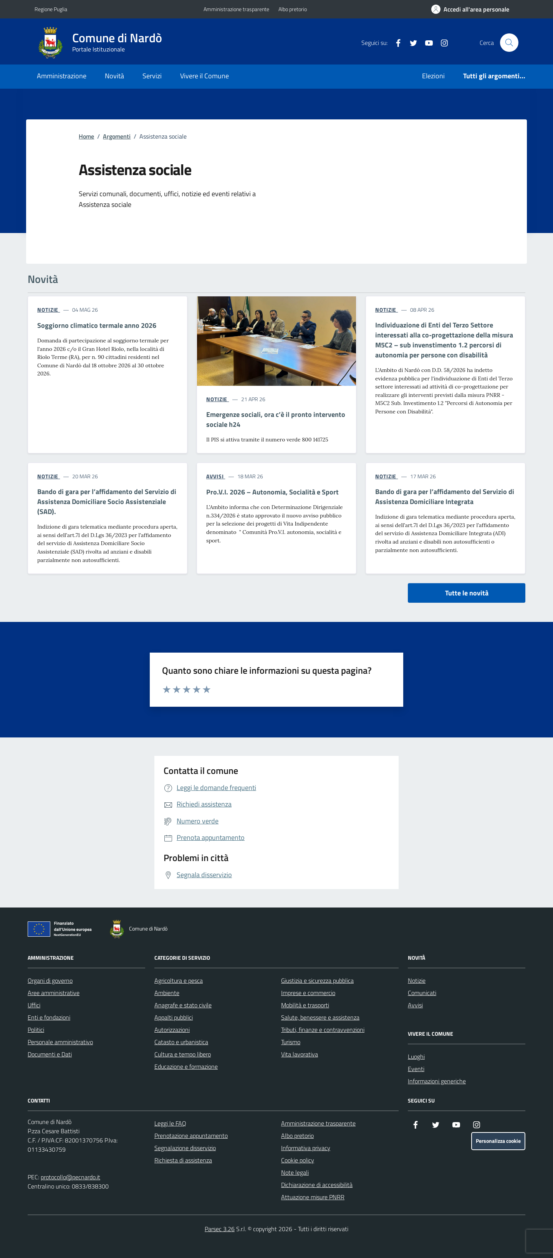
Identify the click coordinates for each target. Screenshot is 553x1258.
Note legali (295, 1172)
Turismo (290, 1041)
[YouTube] (426, 43)
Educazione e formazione (186, 1066)
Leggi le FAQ (170, 1123)
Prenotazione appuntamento (191, 1135)
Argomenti (117, 136)
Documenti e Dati (50, 1054)
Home (86, 136)
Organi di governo (50, 980)
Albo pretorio (292, 9)
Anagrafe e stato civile (183, 1005)
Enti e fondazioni (49, 1017)
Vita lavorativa (299, 1054)
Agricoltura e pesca (178, 980)
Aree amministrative (53, 992)
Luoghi (416, 1056)
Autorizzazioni (172, 1029)
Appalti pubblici (173, 1017)
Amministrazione (61, 76)
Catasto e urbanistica (181, 1041)
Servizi (152, 76)
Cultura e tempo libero (182, 1054)
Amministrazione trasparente (236, 9)
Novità (114, 76)
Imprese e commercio (308, 992)
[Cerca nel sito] (509, 42)
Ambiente (166, 992)
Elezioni (433, 76)
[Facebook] (395, 43)
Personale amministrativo (60, 1041)
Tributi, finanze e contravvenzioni (322, 1029)
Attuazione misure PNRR (312, 1197)
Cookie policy (297, 1160)
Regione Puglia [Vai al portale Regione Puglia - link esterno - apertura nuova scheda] (51, 9)
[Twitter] (410, 43)
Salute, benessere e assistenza (320, 1017)
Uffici (34, 1005)
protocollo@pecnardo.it (70, 1177)
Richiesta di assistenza (183, 1160)
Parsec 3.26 (220, 1228)
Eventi (416, 1068)
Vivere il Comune (204, 76)
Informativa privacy (305, 1147)
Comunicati (422, 992)
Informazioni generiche (437, 1081)
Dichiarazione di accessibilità (317, 1184)
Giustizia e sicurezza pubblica (317, 980)
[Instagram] (441, 43)
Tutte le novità (466, 593)
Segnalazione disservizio (185, 1147)
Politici (36, 1029)
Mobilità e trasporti (305, 1005)
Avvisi (415, 1005)
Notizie (417, 980)
